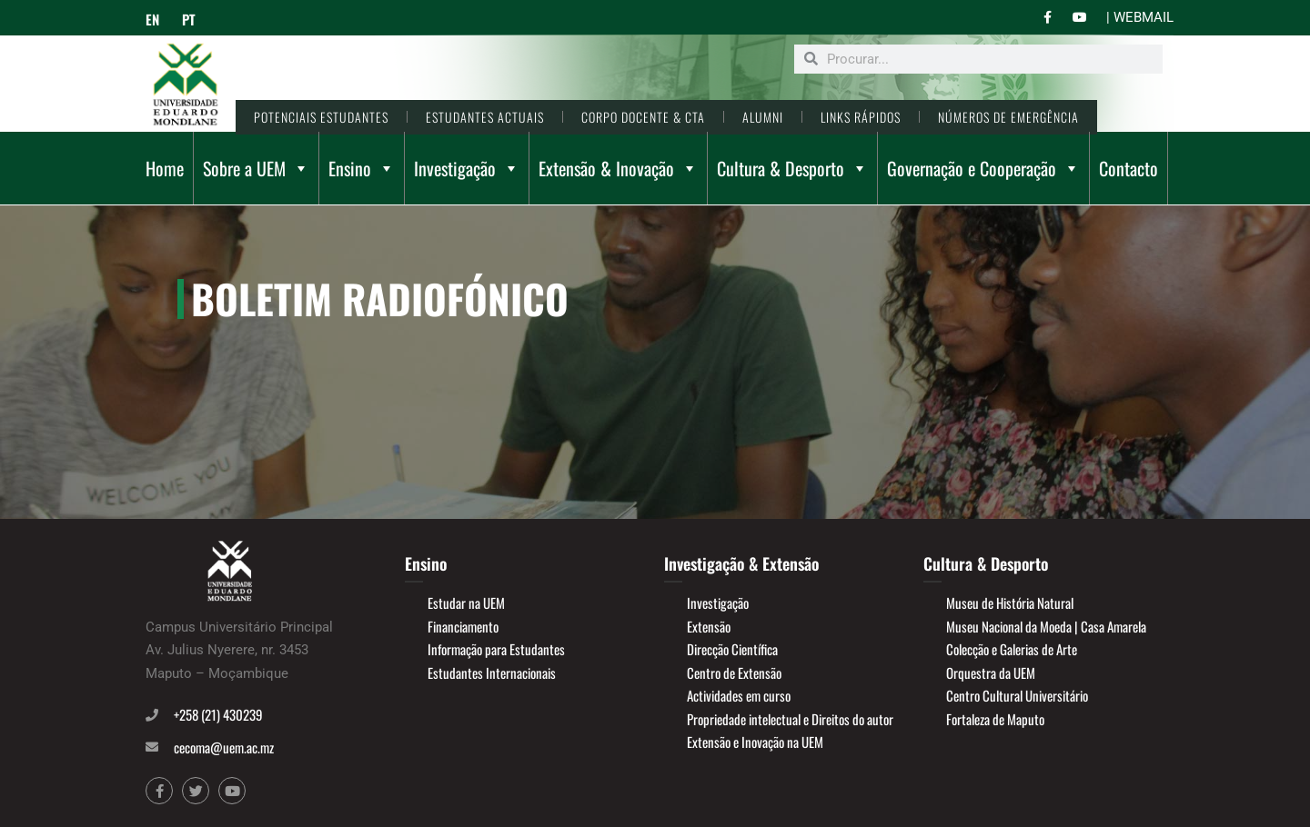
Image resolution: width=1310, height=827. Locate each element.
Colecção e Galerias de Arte (1011, 649)
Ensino (361, 168)
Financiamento (463, 626)
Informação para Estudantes (496, 649)
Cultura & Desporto (792, 168)
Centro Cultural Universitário (1017, 695)
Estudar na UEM (466, 603)
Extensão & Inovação (618, 168)
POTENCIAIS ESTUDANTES (321, 116)
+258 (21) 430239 (218, 714)
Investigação (466, 168)
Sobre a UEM (256, 168)
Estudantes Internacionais (492, 673)
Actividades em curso (739, 695)
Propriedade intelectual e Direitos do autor (790, 719)
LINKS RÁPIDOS (861, 116)
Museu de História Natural (1009, 603)
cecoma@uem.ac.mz (224, 747)
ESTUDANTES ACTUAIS (485, 116)
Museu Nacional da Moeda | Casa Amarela (1046, 626)
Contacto (1128, 168)
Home (165, 168)
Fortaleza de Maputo (995, 719)
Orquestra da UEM (990, 673)
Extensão (709, 626)
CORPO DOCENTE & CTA (643, 116)
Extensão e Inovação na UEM (755, 742)
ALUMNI (762, 116)
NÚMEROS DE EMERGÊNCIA (1008, 116)
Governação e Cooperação (983, 168)
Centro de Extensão (734, 673)
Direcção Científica (732, 649)
